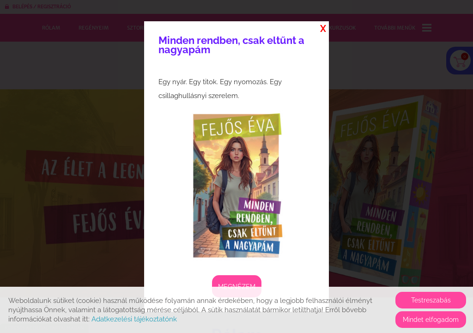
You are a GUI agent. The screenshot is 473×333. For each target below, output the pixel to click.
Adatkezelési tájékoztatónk (134, 319)
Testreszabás (431, 300)
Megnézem (236, 286)
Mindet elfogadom (431, 319)
